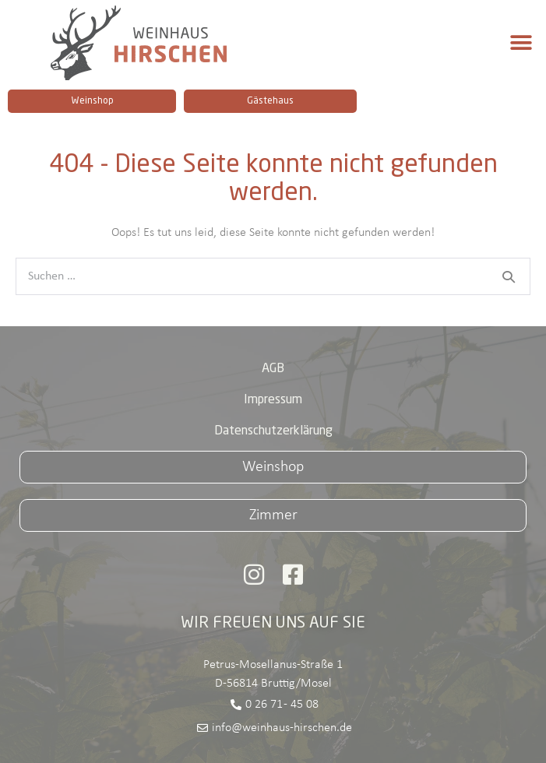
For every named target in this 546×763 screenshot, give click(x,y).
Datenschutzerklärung (273, 431)
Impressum (273, 400)
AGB (273, 369)
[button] (520, 43)
